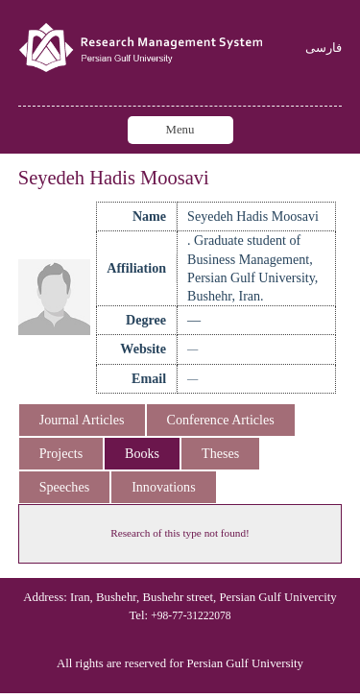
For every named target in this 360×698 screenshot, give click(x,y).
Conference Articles (221, 419)
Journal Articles (82, 419)
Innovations (163, 486)
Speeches (64, 486)
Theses (220, 453)
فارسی (323, 48)
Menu (180, 129)
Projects (61, 453)
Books (142, 453)
